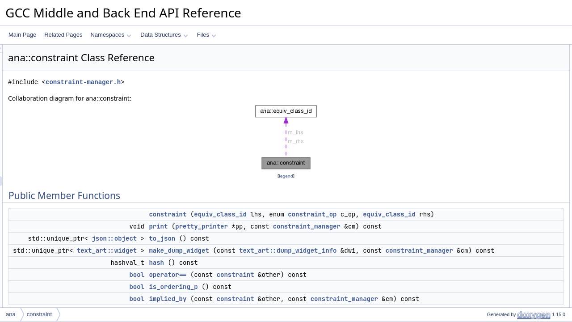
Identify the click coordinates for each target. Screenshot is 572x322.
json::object (225, 258)
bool (248, 304)
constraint (279, 214)
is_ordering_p (495, 118)
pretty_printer (313, 236)
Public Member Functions (502, 50)
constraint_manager (294, 246)
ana (11, 314)
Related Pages (63, 34)
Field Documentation (497, 286)
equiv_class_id (332, 214)
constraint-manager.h (194, 82)
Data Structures (164, 34)
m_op (486, 158)
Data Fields (486, 138)
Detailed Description (496, 177)
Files (206, 34)
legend (287, 176)
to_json (274, 258)
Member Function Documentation (511, 207)
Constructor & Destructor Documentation (520, 187)
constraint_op (424, 214)
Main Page (22, 34)
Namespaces (110, 34)
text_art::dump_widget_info (399, 270)
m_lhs (486, 148)
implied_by (492, 128)
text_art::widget (218, 270)
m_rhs (486, 168)
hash (268, 292)
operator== (279, 304)
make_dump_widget (290, 270)
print (270, 236)
